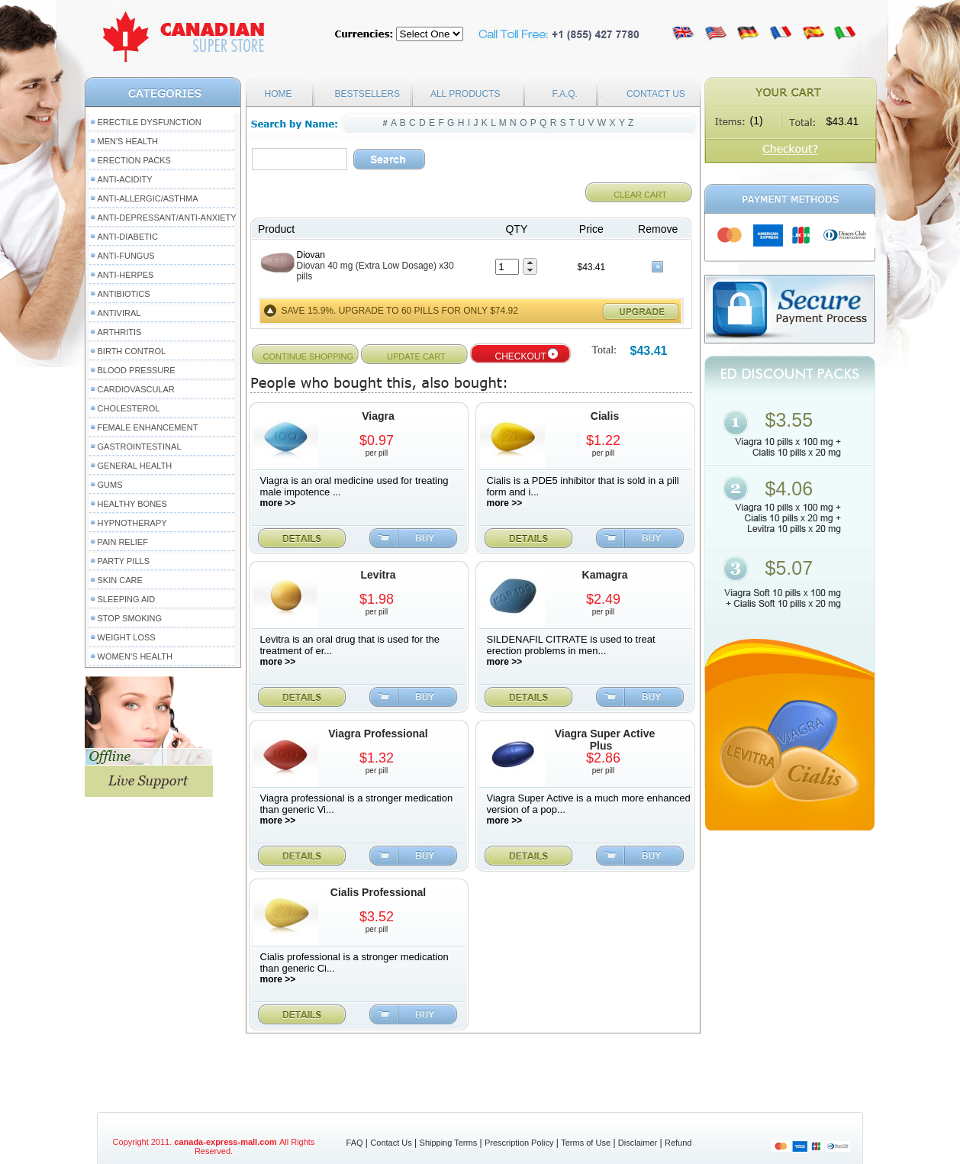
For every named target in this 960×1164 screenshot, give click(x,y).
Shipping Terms (449, 1142)
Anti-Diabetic (128, 236)
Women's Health (135, 656)
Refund (678, 1142)
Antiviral (119, 313)
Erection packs (134, 160)
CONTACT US (656, 94)
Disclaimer (637, 1142)
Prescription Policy (519, 1142)
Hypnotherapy (132, 522)
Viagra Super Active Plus (605, 739)
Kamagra (605, 575)
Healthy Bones (132, 503)
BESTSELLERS (367, 94)
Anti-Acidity (125, 179)
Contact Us (390, 1142)
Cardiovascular (136, 389)
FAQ (354, 1142)
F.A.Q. (565, 94)
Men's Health (128, 141)
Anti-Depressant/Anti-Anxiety (167, 217)
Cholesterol (129, 408)
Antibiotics (124, 293)
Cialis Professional (378, 892)
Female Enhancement (148, 427)
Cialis (605, 416)
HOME (278, 94)
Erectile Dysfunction (149, 122)
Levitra (378, 575)
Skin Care (120, 580)
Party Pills (124, 561)
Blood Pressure (137, 370)
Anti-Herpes (126, 274)
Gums (110, 484)
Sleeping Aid (127, 599)
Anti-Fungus (126, 255)
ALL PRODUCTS (465, 94)
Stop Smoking (130, 618)
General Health (135, 465)
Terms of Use (585, 1142)
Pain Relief (123, 542)
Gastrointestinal (140, 446)
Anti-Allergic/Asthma (148, 198)
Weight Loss (127, 637)
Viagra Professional (377, 733)
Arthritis (120, 332)
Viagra (378, 416)
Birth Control (132, 351)
